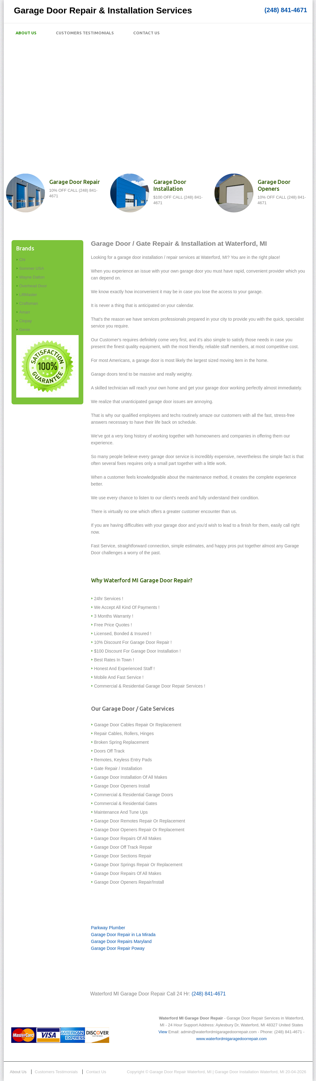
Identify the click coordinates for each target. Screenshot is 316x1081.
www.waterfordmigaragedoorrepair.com (231, 1038)
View (162, 1031)
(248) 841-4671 (286, 10)
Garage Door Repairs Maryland (121, 941)
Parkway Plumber (108, 927)
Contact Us (146, 33)
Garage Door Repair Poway (118, 948)
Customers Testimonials (85, 33)
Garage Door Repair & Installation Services (103, 10)
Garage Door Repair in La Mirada (123, 934)
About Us (26, 33)
